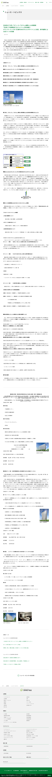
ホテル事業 (6, 720)
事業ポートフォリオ (7, 700)
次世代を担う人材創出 (30, 734)
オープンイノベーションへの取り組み (10, 722)
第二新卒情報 (28, 753)
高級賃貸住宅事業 (7, 715)
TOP (3, 5)
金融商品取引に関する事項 (33, 770)
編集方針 (5, 739)
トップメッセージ (7, 729)
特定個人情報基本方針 (23, 770)
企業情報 (7, 5)
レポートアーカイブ (29, 739)
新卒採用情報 (6, 753)
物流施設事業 (28, 715)
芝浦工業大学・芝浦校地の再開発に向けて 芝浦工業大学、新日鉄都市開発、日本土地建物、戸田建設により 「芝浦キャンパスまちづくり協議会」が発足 (16, 661)
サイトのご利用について (8, 770)
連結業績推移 (6, 746)
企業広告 (5, 705)
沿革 (27, 698)
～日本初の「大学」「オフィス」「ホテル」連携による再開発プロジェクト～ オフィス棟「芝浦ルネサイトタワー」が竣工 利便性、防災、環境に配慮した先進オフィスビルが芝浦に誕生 (18, 644)
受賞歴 (5, 703)
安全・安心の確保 (29, 732)
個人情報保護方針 (16, 770)
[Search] (46, 2)
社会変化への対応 (7, 734)
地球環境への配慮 (7, 732)
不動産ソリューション (7, 717)
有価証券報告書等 (29, 746)
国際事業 (27, 720)
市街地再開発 (28, 717)
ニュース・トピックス (14, 5)
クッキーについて (26, 772)
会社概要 (5, 698)
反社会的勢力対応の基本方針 (43, 770)
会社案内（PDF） (29, 705)
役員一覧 (27, 700)
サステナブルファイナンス (8, 737)
